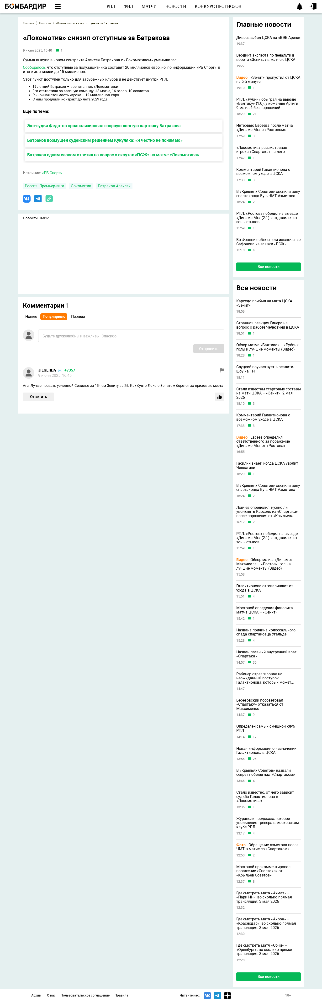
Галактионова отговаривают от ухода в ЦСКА (264, 588)
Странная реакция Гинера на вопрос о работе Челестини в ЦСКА (267, 325)
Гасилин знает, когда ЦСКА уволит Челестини (267, 465)
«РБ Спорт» (52, 173)
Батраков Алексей (114, 186)
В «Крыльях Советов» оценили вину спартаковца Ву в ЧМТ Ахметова (268, 193)
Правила (121, 995)
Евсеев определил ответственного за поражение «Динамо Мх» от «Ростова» (263, 441)
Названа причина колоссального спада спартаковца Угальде (266, 632)
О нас (51, 995)
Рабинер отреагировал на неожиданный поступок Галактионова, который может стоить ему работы (263, 678)
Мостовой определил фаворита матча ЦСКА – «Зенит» (264, 610)
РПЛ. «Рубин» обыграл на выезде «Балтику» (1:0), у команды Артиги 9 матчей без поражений (267, 103)
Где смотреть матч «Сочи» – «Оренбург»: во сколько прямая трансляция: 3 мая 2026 (264, 949)
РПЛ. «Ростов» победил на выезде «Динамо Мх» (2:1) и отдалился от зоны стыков (267, 217)
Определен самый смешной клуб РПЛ (265, 728)
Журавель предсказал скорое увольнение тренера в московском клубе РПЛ (267, 823)
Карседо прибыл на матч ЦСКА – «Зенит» (266, 303)
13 (255, 228)
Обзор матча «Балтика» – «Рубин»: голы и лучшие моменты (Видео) (267, 347)
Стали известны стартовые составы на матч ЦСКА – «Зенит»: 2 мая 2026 (268, 393)
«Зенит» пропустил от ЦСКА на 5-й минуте (268, 79)
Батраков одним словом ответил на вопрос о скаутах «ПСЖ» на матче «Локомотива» (113, 154)
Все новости (269, 266)
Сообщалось (34, 67)
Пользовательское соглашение (85, 995)
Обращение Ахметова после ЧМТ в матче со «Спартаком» (267, 847)
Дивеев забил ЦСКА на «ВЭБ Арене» (268, 38)
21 (255, 114)
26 (255, 759)
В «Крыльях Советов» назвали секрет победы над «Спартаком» (265, 772)
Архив (36, 995)
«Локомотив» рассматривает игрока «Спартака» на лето (262, 150)
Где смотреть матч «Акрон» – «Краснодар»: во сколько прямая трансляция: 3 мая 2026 (266, 923)
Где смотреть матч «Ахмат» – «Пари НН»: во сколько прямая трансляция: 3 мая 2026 (264, 897)
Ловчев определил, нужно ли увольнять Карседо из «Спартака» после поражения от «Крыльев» (267, 511)
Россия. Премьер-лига (44, 186)
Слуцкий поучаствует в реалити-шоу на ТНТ (265, 369)
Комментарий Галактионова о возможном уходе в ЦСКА (263, 172)
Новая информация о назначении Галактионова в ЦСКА (266, 750)
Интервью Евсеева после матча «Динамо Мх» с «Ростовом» (264, 127)
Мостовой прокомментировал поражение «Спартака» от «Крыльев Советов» (263, 871)
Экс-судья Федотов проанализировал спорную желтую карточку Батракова (104, 125)
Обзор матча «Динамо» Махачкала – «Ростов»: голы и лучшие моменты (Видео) (264, 564)
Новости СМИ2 (36, 218)
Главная (28, 23)
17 (255, 737)
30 (255, 662)
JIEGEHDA (47, 370)
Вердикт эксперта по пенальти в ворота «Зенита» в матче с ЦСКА (265, 57)
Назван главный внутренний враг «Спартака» (266, 654)
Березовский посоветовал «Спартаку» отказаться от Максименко (259, 704)
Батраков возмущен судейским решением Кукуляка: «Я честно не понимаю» (105, 140)
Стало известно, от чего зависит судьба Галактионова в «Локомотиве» (265, 796)
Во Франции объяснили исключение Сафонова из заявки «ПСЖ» (268, 242)
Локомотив (81, 186)
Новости (45, 23)
